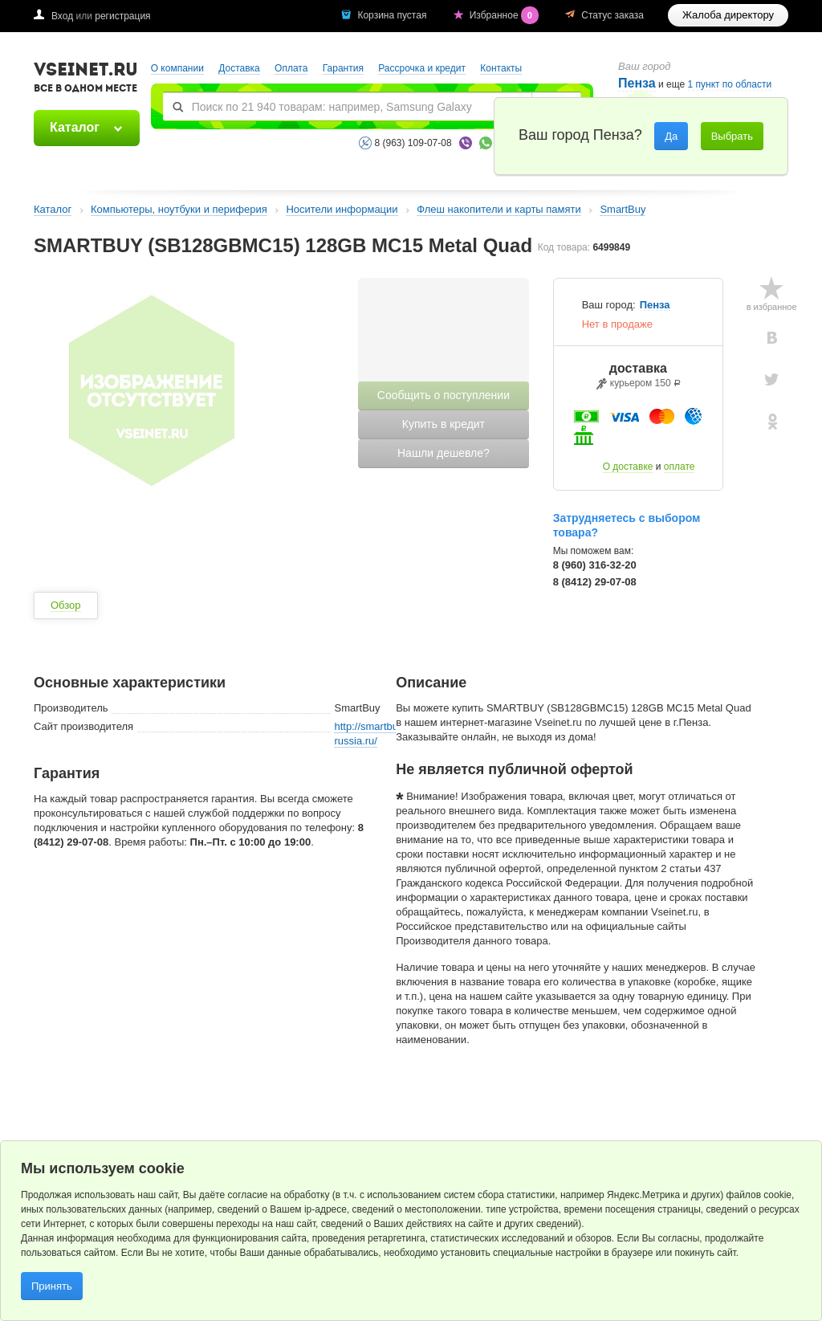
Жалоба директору (728, 15)
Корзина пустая (393, 15)
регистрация (122, 16)
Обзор (66, 605)
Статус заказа (612, 15)
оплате (679, 466)
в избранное (772, 307)
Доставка (239, 68)
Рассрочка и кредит (422, 68)
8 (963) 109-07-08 (413, 143)
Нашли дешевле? (443, 452)
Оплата (291, 68)
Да (671, 136)
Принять (51, 1286)
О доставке (628, 466)
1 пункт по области (730, 85)
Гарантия (343, 68)
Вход (62, 16)
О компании (177, 68)
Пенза (655, 305)
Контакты (501, 68)
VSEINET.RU (86, 79)
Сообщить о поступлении (443, 395)
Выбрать (732, 136)
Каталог (75, 127)
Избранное (506, 15)
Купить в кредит (443, 424)
